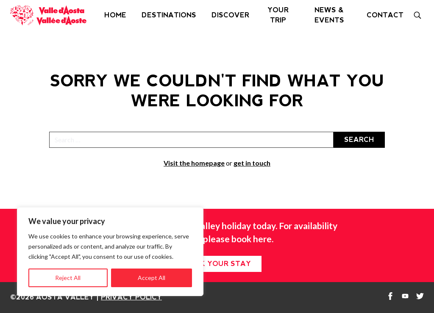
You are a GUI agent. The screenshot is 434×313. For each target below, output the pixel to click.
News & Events (329, 15)
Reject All (68, 277)
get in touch (252, 163)
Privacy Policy (131, 297)
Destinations (169, 15)
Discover (230, 15)
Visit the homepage (194, 163)
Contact (385, 15)
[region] (110, 251)
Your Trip (278, 15)
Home (115, 15)
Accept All (151, 277)
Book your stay (217, 263)
